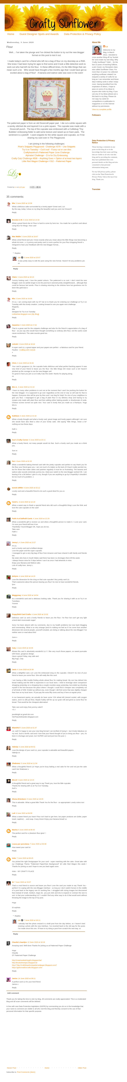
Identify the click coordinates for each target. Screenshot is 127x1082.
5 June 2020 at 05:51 (27, 747)
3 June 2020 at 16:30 (24, 298)
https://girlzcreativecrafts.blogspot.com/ (27, 968)
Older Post (82, 1068)
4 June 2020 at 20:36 (25, 669)
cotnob (15, 344)
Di (13, 882)
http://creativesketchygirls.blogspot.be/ (27, 960)
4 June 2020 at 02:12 (32, 488)
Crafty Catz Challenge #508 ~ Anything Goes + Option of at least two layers (47, 158)
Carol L (15, 502)
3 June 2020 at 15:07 (32, 257)
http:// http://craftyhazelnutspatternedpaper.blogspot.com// (34, 965)
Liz (19, 257)
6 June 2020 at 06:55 (24, 813)
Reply (14, 212)
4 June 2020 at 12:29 (41, 518)
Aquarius (16, 325)
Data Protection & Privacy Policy (82, 34)
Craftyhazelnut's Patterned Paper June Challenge (47, 152)
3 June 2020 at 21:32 (28, 416)
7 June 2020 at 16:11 (32, 920)
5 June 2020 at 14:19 (26, 780)
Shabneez (16, 763)
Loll (13, 813)
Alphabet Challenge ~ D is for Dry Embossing (47, 155)
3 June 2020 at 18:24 (27, 344)
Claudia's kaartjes (19, 942)
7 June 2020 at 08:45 (25, 858)
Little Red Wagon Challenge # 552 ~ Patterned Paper (46, 161)
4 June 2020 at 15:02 (40, 614)
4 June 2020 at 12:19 (27, 502)
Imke (14, 858)
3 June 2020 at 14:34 (31, 220)
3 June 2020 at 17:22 (28, 325)
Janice (14, 978)
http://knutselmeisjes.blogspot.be (24, 963)
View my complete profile (101, 109)
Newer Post (11, 1068)
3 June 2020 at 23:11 (37, 440)
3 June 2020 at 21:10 (26, 387)
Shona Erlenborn (19, 799)
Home (10, 34)
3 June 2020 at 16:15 (26, 277)
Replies (18, 253)
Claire (14, 277)
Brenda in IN (17, 220)
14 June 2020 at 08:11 (27, 978)
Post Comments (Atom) (26, 1072)
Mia (13, 203)
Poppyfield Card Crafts (21, 614)
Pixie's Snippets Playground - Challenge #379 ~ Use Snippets (46, 146)
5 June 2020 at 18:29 (35, 799)
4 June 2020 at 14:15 (27, 576)
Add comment (13, 993)
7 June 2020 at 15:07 (22, 882)
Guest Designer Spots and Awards (39, 34)
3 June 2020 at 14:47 (30, 236)
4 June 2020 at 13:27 (27, 542)
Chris (14, 363)
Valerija (15, 747)
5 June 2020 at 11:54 (29, 763)
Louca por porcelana (20, 844)
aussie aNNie (17, 488)
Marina (15, 830)
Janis (14, 669)
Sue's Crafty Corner (20, 440)
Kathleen (15, 416)
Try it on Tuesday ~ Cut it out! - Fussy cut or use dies (46, 149)
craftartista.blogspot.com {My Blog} (25, 314)
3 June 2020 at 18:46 (25, 363)
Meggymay (16, 595)
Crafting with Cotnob (27, 350)
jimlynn (15, 576)
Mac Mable (16, 236)
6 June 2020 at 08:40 (26, 830)
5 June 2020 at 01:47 (28, 728)
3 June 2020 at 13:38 (24, 203)
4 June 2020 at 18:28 (25, 648)
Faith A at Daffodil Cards (22, 518)
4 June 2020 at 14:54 (30, 595)
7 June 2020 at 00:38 (38, 844)
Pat (13, 461)
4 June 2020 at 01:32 (23, 461)
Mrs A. (14, 387)
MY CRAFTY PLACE (26, 871)
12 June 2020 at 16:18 (36, 942)
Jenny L (15, 542)
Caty (14, 648)
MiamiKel (16, 728)
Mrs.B (14, 780)
